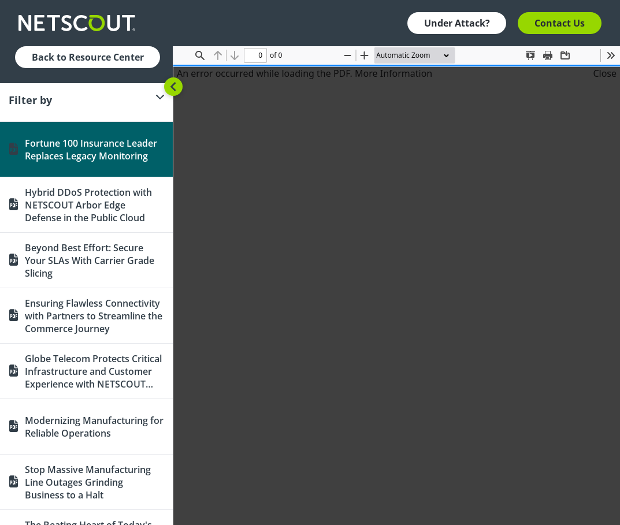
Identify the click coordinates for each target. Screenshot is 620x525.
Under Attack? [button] (457, 23)
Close (605, 73)
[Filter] (86, 100)
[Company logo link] (80, 23)
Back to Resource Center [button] (88, 57)
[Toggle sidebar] (173, 86)
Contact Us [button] (559, 23)
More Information (393, 73)
